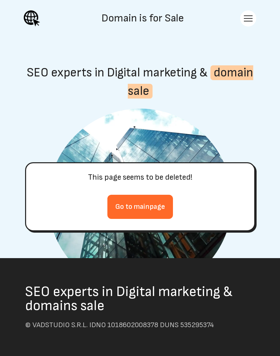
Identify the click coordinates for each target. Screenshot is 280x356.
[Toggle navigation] (248, 18)
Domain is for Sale (142, 18)
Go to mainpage (140, 206)
